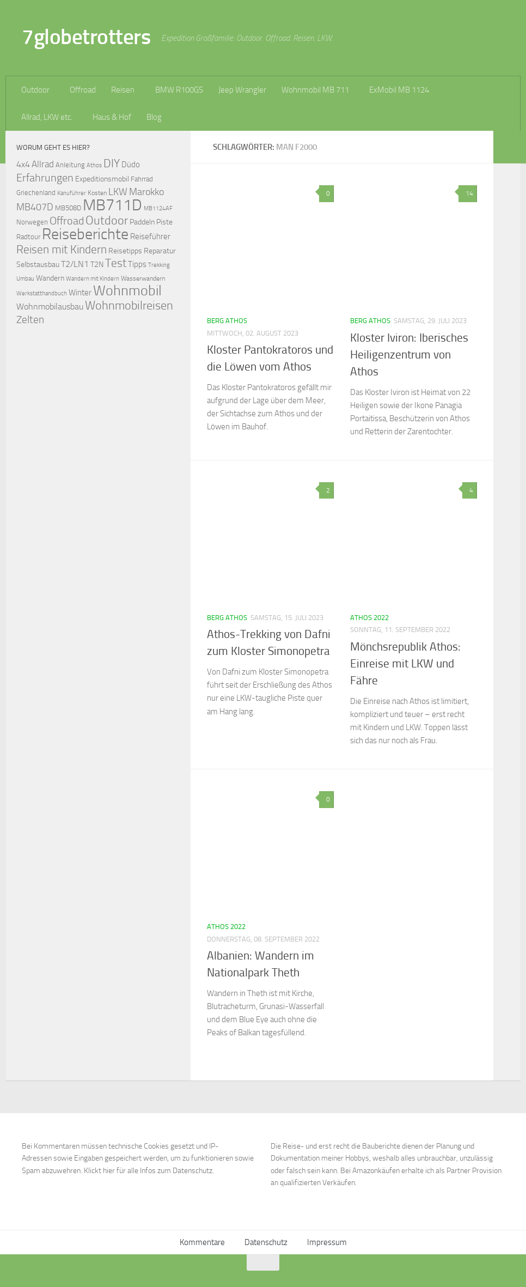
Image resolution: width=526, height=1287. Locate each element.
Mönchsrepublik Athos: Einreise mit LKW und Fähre (405, 663)
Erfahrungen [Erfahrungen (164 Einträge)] (45, 177)
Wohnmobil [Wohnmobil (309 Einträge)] (127, 290)
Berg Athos (227, 321)
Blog (154, 117)
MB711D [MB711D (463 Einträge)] (112, 205)
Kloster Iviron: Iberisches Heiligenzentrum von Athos (409, 354)
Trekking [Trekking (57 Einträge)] (159, 265)
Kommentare (202, 1242)
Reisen (122, 90)
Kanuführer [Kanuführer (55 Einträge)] (71, 193)
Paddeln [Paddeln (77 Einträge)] (142, 221)
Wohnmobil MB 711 (315, 90)
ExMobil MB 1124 (399, 90)
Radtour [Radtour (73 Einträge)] (28, 237)
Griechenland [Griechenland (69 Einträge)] (36, 193)
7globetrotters (86, 37)
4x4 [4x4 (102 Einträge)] (23, 164)
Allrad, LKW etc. (46, 117)
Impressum (327, 1242)
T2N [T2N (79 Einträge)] (96, 264)
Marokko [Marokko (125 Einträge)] (146, 192)
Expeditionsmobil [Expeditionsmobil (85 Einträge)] (102, 179)
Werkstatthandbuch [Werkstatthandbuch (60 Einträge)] (41, 293)
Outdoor (35, 90)
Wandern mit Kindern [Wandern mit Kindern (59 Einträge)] (92, 278)
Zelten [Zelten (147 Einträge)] (30, 319)
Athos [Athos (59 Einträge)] (94, 165)
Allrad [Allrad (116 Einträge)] (43, 164)
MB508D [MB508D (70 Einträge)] (68, 208)
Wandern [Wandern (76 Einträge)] (50, 278)
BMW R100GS (179, 90)
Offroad (83, 90)
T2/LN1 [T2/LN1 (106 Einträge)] (75, 264)
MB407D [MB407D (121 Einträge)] (34, 207)
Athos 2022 (369, 618)
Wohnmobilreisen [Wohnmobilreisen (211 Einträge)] (129, 305)
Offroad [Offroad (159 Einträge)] (67, 221)
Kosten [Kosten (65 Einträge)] (97, 193)
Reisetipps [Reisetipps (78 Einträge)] (125, 251)
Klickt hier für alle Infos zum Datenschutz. (149, 1170)
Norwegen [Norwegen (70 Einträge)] (32, 222)
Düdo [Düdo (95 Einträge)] (130, 164)
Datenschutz (266, 1242)
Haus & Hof (112, 117)
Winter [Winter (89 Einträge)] (80, 293)
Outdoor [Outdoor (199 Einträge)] (106, 221)
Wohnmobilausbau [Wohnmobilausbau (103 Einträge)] (49, 306)
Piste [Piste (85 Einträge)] (164, 222)
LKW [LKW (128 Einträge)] (117, 192)
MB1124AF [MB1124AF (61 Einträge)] (158, 208)
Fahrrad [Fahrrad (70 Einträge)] (142, 179)
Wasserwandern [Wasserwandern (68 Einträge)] (143, 278)
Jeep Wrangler (242, 90)
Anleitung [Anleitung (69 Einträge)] (70, 165)
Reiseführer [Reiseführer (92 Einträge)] (150, 236)
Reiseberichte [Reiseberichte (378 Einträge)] (85, 234)
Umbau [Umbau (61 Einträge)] (25, 278)
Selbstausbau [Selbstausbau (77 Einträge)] (37, 264)
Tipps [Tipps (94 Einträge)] (137, 264)
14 (467, 193)
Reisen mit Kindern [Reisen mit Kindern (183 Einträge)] (61, 249)
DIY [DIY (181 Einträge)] (111, 163)
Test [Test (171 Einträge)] (115, 263)
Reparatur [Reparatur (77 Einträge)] (160, 250)
